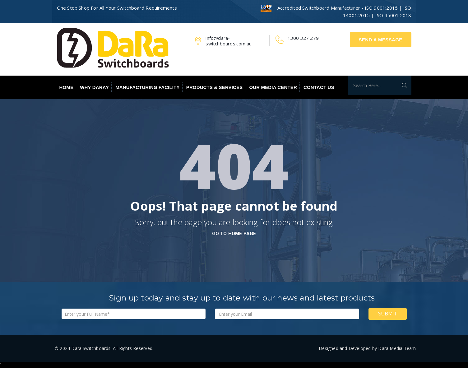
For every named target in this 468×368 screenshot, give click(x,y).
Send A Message (380, 39)
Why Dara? (94, 87)
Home (66, 87)
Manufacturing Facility (147, 87)
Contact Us (319, 87)
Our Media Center (273, 87)
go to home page (234, 233)
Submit (387, 314)
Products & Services (214, 87)
